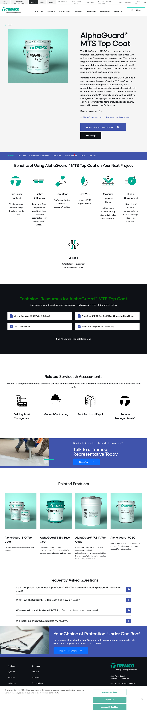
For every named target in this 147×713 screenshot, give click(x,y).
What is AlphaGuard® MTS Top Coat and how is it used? (48, 599)
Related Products (71, 156)
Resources (105, 11)
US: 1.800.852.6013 (118, 683)
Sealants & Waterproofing (19, 2)
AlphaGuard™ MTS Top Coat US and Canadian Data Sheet (107, 316)
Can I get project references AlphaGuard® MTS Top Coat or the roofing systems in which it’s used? (68, 589)
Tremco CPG (5, 2)
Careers (128, 2)
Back (10, 25)
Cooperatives (37, 683)
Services (11, 677)
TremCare (92, 156)
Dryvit (42, 2)
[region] (73, 699)
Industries (12, 683)
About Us (118, 11)
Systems (11, 671)
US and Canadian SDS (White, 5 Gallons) (39, 316)
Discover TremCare (68, 650)
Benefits (11, 156)
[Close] (142, 699)
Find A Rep (136, 10)
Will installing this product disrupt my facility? (42, 620)
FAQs (83, 156)
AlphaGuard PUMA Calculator (104, 2)
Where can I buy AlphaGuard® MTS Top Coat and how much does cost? (57, 610)
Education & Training (76, 2)
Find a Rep (90, 135)
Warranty (90, 2)
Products (39, 11)
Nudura (51, 2)
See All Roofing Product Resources (73, 338)
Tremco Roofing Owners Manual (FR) (107, 326)
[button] (145, 2)
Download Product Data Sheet (100, 127)
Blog (120, 2)
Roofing (33, 2)
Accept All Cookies (109, 707)
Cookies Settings (109, 692)
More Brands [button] (62, 2)
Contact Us (138, 2)
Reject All (110, 699)
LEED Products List (39, 326)
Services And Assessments (39, 156)
